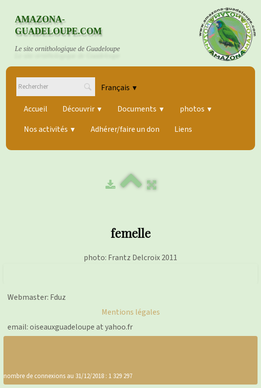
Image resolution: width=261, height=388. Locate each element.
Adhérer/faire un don (125, 129)
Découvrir (82, 109)
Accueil (36, 109)
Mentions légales (131, 312)
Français (119, 87)
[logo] (76, 34)
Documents (140, 109)
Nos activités (50, 129)
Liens (183, 129)
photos (196, 109)
